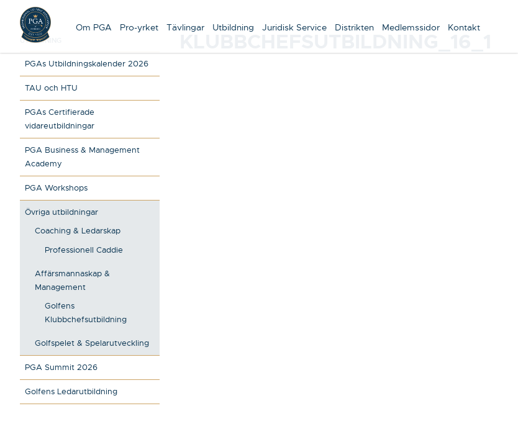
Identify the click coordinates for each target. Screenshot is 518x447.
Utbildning (233, 27)
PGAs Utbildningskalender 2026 (86, 63)
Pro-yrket (139, 27)
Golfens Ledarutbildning (71, 391)
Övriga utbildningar (61, 212)
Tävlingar (185, 27)
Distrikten (354, 27)
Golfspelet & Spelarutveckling (92, 343)
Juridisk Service (294, 27)
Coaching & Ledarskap (77, 230)
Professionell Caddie (84, 250)
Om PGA (94, 27)
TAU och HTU (51, 88)
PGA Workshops (56, 188)
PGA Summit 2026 (61, 367)
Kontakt (464, 27)
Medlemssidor (411, 27)
